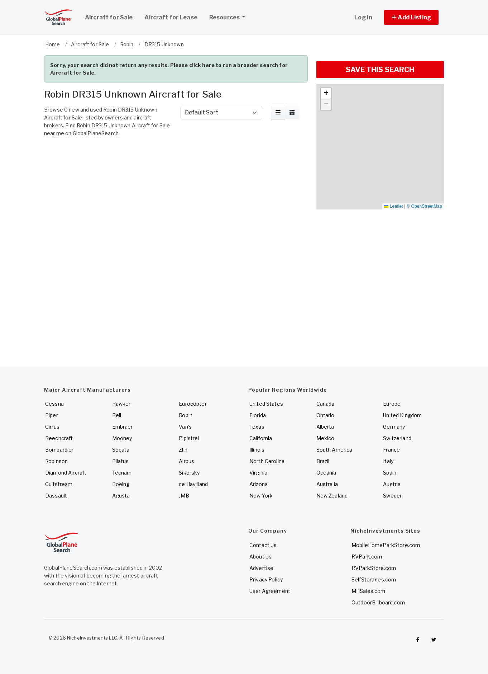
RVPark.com (366, 556)
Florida (257, 415)
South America (334, 450)
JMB (184, 495)
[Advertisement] (176, 160)
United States (266, 404)
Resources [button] (229, 16)
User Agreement (269, 591)
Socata (121, 450)
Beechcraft (59, 438)
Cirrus (52, 427)
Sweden (393, 495)
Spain (389, 473)
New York (261, 495)
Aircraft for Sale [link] (109, 17)
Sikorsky (189, 473)
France (391, 450)
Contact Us (263, 545)
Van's (185, 427)
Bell (116, 415)
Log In (363, 17)
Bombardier (59, 450)
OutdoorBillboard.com (378, 602)
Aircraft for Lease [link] (170, 17)
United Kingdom (402, 415)
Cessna (54, 404)
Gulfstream (58, 484)
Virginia (258, 473)
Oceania (326, 473)
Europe (392, 404)
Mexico (325, 438)
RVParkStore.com (373, 568)
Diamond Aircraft (65, 473)
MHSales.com (368, 591)
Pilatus (120, 461)
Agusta (121, 495)
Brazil (323, 461)
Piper (51, 415)
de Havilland (193, 484)
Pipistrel (189, 438)
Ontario (325, 415)
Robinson (56, 461)
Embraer (122, 427)
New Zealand (332, 495)
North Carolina (266, 461)
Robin (185, 415)
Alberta (325, 427)
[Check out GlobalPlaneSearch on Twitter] (434, 639)
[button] (411, 17)
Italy (388, 461)
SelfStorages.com (373, 579)
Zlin (183, 450)
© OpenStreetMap (424, 206)
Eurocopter (192, 404)
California (260, 438)
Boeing (121, 484)
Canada (325, 404)
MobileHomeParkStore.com (385, 545)
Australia (327, 484)
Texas (256, 427)
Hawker (121, 404)
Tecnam (122, 473)
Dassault (56, 495)
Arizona (258, 484)
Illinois (256, 450)
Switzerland (397, 438)
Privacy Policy (266, 579)
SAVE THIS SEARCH (380, 69)
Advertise (261, 568)
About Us (260, 556)
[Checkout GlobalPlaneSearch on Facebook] (418, 639)
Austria (392, 484)
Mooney (122, 438)
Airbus (186, 461)
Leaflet (393, 206)
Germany (394, 427)
